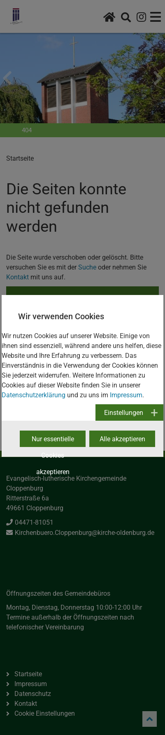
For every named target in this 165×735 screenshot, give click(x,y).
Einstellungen (123, 413)
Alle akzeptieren (122, 439)
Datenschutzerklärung (33, 395)
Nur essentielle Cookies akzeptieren (53, 441)
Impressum (126, 395)
